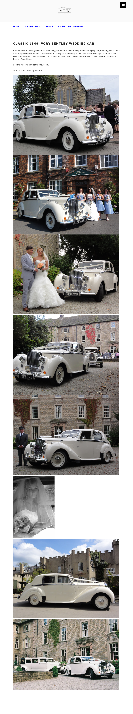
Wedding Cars (33, 26)
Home (16, 26)
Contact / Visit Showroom (71, 26)
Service (49, 26)
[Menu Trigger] (123, 5)
